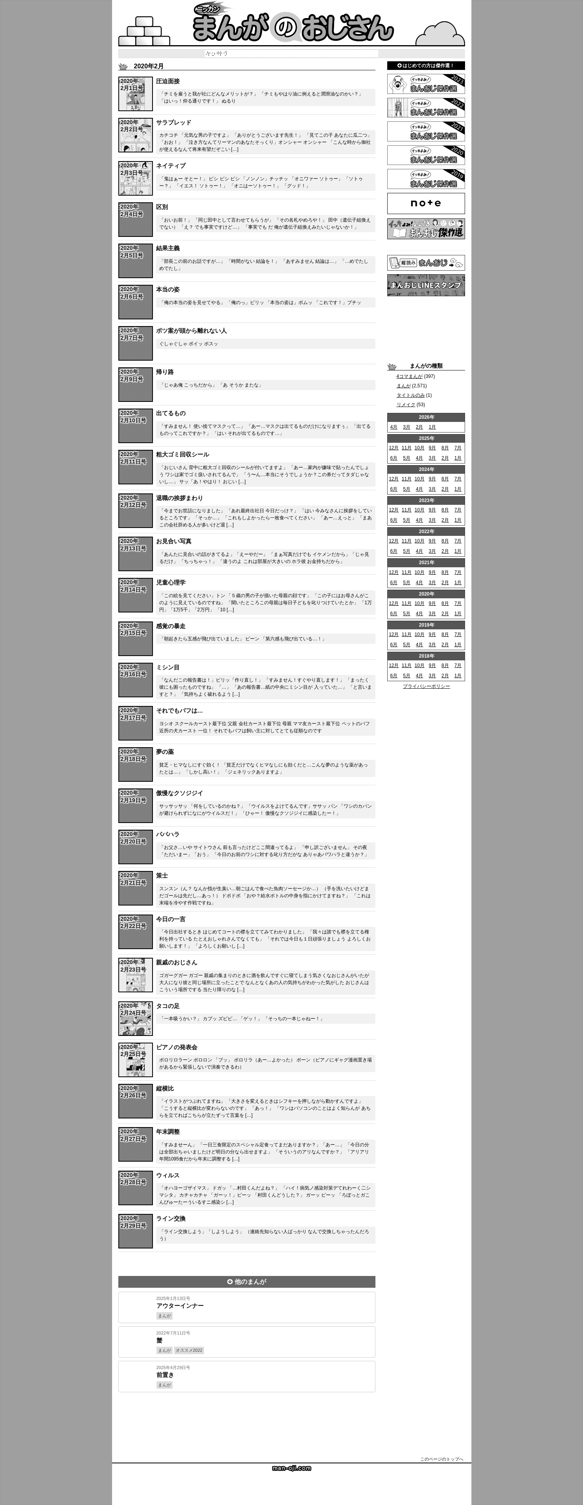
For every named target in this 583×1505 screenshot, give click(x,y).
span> (131, 84)
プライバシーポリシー (426, 686)
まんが (404, 386)
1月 (432, 427)
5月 (406, 458)
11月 (407, 448)
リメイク (406, 404)
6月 (393, 458)
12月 (394, 448)
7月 (458, 448)
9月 (432, 448)
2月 (419, 427)
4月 (393, 427)
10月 (419, 448)
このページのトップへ (441, 1459)
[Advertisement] (246, 1419)
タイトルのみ (411, 395)
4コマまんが (410, 376)
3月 (406, 427)
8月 (445, 448)
